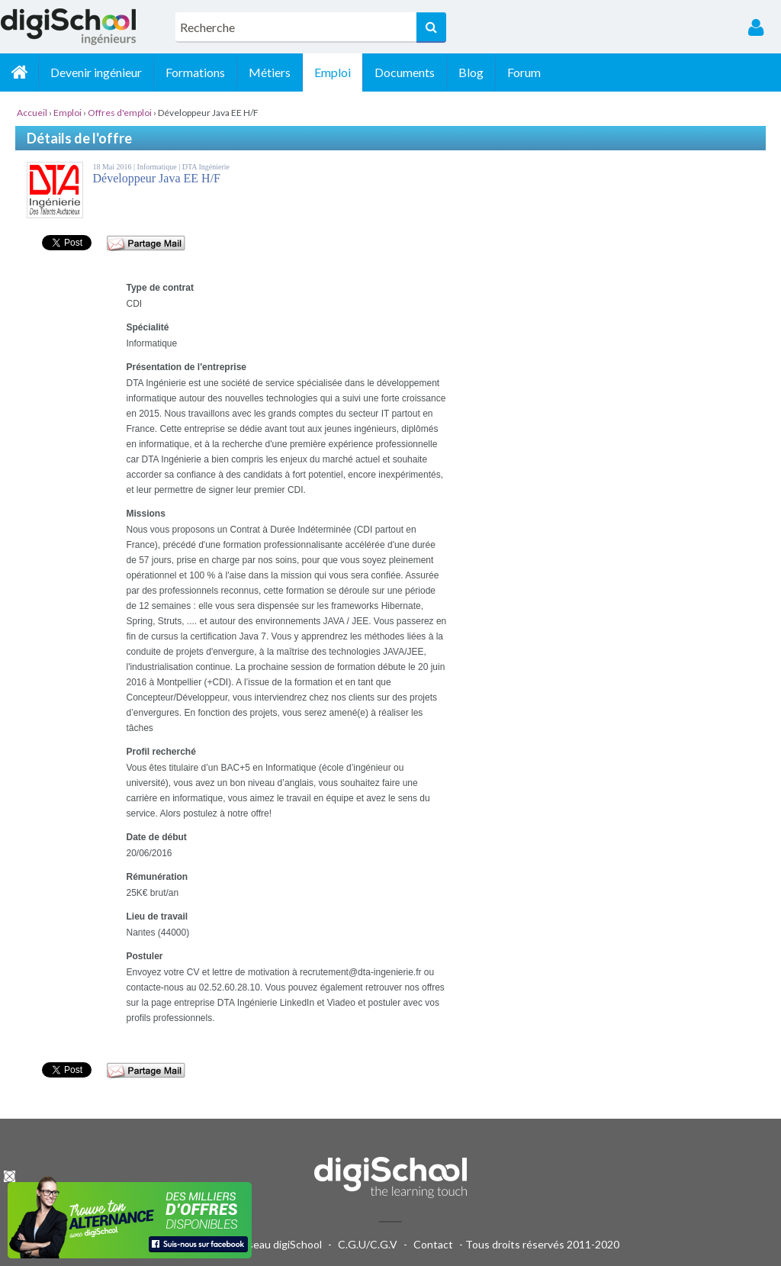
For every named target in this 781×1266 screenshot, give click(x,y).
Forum (524, 72)
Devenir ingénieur (96, 72)
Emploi (332, 72)
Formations (195, 72)
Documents (404, 72)
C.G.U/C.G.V (367, 1244)
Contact (433, 1244)
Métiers (270, 72)
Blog (471, 72)
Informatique (158, 167)
